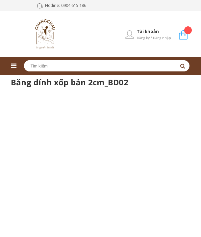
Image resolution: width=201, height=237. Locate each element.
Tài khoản (148, 31)
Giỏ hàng (188, 30)
